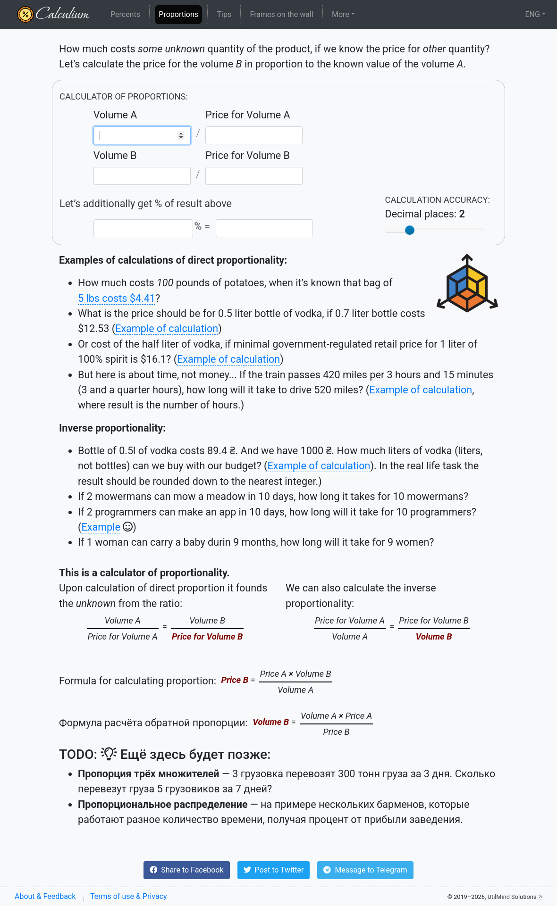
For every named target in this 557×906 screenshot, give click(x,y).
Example (100, 527)
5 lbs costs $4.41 (116, 298)
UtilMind (512, 896)
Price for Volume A (247, 115)
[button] (186, 870)
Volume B (115, 155)
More (340, 14)
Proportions (180, 13)
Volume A (115, 115)
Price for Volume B (247, 155)
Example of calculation (166, 328)
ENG (532, 14)
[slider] (409, 230)
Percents (125, 14)
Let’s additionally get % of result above (145, 203)
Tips (224, 14)
